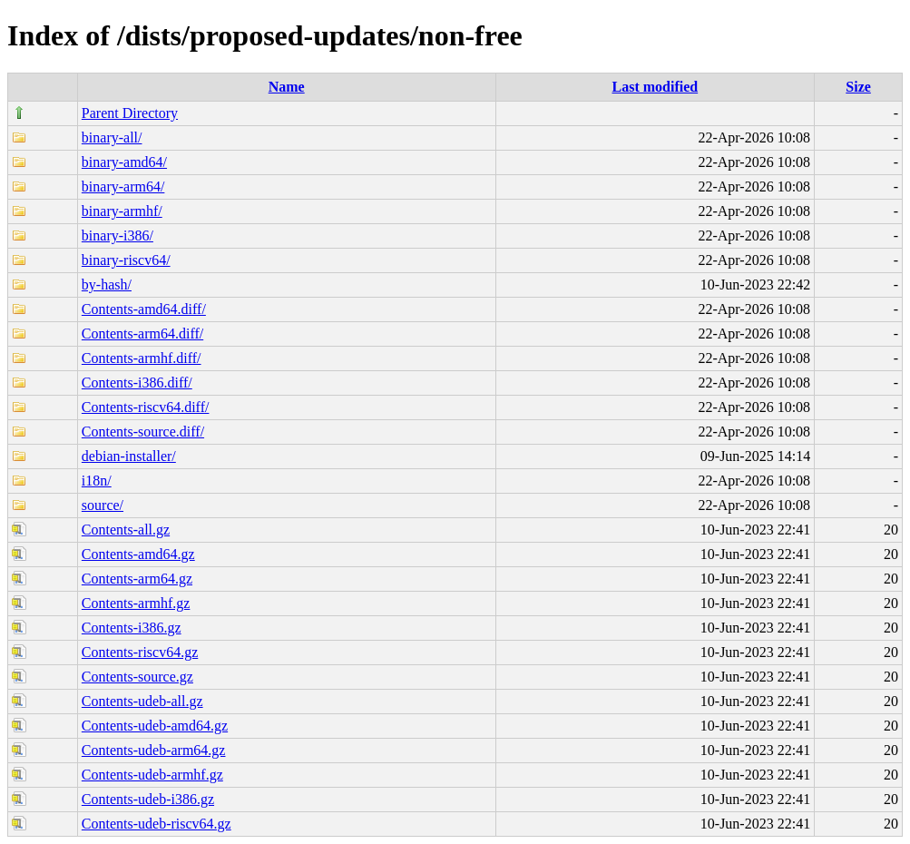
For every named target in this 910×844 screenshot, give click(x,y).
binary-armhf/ (122, 211)
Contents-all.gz (126, 529)
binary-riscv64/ (126, 260)
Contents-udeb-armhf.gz (152, 774)
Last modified (655, 86)
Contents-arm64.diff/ (142, 333)
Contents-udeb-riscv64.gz (156, 823)
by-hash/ (107, 284)
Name (287, 86)
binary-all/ (112, 137)
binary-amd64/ (124, 162)
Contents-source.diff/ (143, 431)
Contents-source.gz (137, 676)
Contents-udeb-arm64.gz (154, 750)
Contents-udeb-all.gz (142, 701)
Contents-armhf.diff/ (141, 358)
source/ (102, 505)
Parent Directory (130, 113)
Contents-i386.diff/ (137, 382)
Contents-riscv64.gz (140, 652)
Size (858, 86)
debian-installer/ (129, 456)
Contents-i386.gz (131, 627)
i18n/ (97, 480)
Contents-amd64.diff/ (144, 309)
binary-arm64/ (123, 186)
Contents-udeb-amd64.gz (155, 725)
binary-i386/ (117, 235)
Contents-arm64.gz (137, 578)
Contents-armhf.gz (136, 603)
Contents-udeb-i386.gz (148, 799)
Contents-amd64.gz (138, 554)
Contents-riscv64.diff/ (146, 407)
